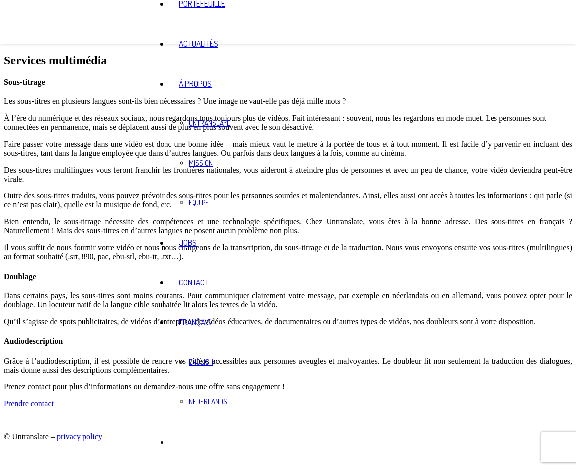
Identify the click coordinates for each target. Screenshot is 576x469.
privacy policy (79, 436)
